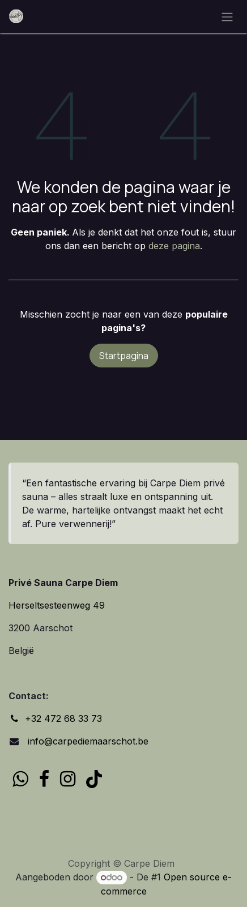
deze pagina (174, 245)
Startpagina (123, 355)
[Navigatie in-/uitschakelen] (227, 16)
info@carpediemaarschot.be (86, 741)
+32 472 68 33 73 (63, 718)
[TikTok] (94, 779)
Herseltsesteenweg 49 (56, 605)
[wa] (20, 779)
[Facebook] (44, 779)
